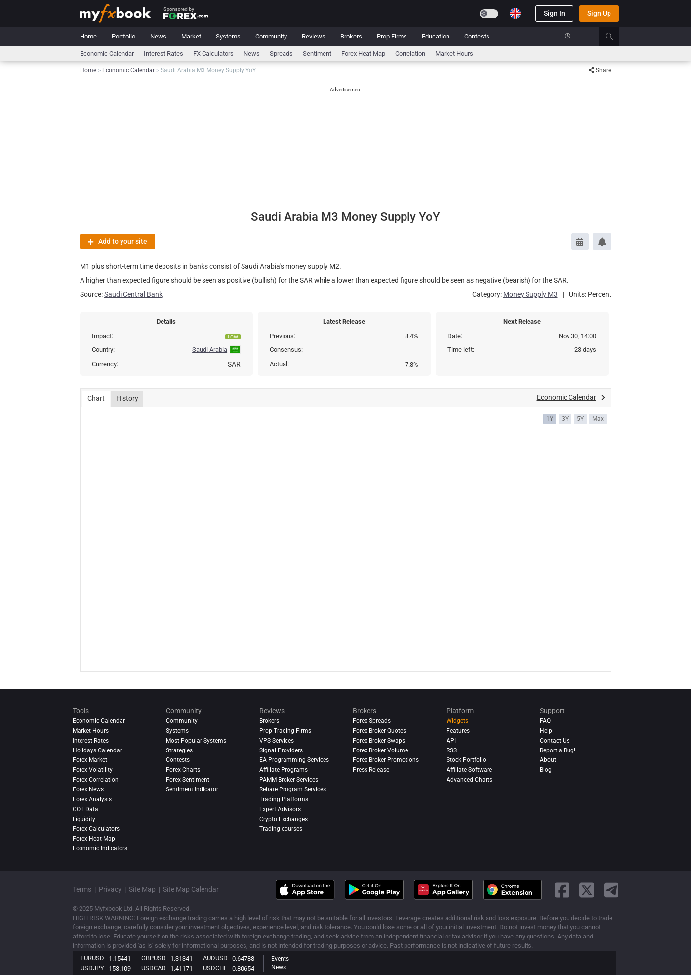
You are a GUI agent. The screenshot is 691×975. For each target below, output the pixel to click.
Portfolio (123, 36)
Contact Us (554, 740)
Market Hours (454, 53)
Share (600, 70)
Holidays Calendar (97, 750)
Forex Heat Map (363, 53)
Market (191, 36)
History (127, 398)
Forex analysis (92, 799)
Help (546, 730)
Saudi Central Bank (133, 294)
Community (271, 36)
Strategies (179, 750)
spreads (281, 53)
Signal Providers (281, 750)
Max (598, 418)
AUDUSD (215, 958)
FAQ (545, 720)
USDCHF (215, 968)
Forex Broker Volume (380, 750)
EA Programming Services (294, 759)
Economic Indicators (100, 848)
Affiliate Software (469, 769)
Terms (82, 889)
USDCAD (153, 968)
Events (280, 958)
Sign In (554, 13)
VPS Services (276, 740)
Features (458, 730)
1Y (549, 418)
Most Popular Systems (196, 740)
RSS (452, 750)
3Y (565, 418)
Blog (546, 769)
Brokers (351, 36)
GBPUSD (153, 958)
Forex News (88, 789)
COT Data (85, 809)
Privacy (110, 889)
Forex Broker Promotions (386, 759)
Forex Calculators (96, 828)
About (548, 759)
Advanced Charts (469, 779)
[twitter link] (586, 890)
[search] (614, 36)
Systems (228, 36)
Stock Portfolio (466, 759)
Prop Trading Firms (285, 730)
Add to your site (117, 241)
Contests (476, 36)
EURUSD (92, 958)
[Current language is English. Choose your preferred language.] (515, 13)
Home (88, 36)
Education (435, 36)
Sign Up (599, 13)
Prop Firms (392, 36)
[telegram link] (611, 890)
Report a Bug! (557, 750)
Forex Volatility (93, 769)
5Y (580, 418)
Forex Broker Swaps (379, 740)
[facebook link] (562, 890)
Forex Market (90, 759)
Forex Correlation (96, 779)
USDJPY (92, 968)
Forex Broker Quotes (379, 730)
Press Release (371, 769)
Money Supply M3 (530, 294)
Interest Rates (163, 53)
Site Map (142, 889)
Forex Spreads (372, 720)
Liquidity (84, 819)
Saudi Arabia (209, 349)
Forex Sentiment (187, 779)
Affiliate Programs (283, 769)
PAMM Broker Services (288, 779)
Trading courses (280, 828)
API (451, 740)
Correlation (410, 53)
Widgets (457, 720)
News (158, 36)
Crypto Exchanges (283, 819)
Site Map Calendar (191, 889)
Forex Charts (183, 769)
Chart (96, 398)
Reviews (313, 36)
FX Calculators (213, 53)
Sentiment (317, 53)
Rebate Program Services (292, 789)
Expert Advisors (280, 809)
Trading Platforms (283, 799)
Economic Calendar (107, 53)
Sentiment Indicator (192, 789)
